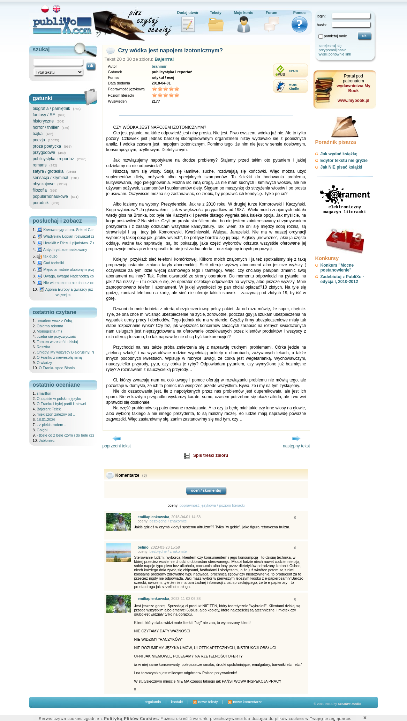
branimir (159, 66)
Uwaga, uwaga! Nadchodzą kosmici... (71, 276)
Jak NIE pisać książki (341, 167)
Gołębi (42, 430)
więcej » (62, 294)
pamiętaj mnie (335, 36)
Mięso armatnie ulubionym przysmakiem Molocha (81, 269)
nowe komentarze (245, 702)
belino (143, 547)
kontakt (177, 702)
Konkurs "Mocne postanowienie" (337, 268)
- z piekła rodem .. (51, 425)
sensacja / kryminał (50, 177)
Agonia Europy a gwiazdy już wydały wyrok (77, 289)
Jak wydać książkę (339, 153)
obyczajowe (44, 183)
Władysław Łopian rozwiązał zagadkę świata (76, 236)
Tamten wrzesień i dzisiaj (57, 342)
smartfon (44, 393)
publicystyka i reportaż (53, 158)
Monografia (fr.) (49, 331)
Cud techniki (50, 263)
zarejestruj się (330, 46)
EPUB (293, 71)
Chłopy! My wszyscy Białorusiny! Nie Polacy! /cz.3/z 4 (81, 352)
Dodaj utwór (188, 12)
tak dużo (47, 256)
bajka (38, 133)
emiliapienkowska (153, 517)
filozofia (40, 190)
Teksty (215, 12)
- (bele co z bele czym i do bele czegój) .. (70, 435)
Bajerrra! (164, 59)
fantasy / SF (44, 114)
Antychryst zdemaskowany (62, 249)
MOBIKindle (294, 86)
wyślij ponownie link (335, 54)
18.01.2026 (46, 419)
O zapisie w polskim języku (59, 398)
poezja (39, 139)
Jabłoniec (46, 440)
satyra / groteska (48, 171)
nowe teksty (205, 702)
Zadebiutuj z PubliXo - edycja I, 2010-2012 (342, 279)
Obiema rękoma (50, 326)
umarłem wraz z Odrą (54, 321)
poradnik (41, 202)
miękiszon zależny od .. (56, 414)
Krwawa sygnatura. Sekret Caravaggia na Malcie (80, 230)
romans (40, 165)
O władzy (44, 362)
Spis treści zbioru (210, 455)
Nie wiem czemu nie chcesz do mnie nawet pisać (80, 283)
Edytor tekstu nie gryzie (344, 160)
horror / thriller (46, 127)
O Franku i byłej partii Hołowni (61, 404)
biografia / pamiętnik (51, 108)
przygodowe (44, 152)
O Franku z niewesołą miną (59, 357)
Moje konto (243, 12)
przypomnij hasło (333, 50)
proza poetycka (47, 146)
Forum (271, 12)
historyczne (43, 121)
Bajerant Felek (49, 409)
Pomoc (299, 12)
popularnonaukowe (50, 196)
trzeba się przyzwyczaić (56, 336)
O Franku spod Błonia (57, 368)
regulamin (153, 702)
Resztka (43, 347)
